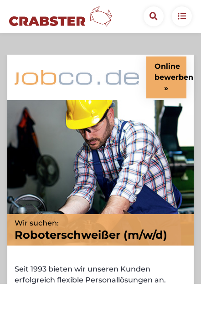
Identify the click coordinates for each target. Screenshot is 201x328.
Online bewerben (170, 50)
